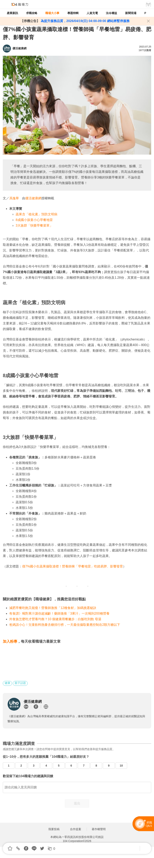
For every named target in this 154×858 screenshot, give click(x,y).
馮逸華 (14, 198)
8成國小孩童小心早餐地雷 (34, 220)
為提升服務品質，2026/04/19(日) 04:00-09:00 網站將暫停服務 (84, 21)
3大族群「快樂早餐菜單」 (34, 225)
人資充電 (92, 13)
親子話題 (20, 683)
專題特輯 (73, 13)
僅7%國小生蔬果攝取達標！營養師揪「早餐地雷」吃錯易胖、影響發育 (72, 566)
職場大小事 (52, 13)
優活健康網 (33, 198)
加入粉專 (10, 641)
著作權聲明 (99, 829)
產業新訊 (12, 13)
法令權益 (111, 13)
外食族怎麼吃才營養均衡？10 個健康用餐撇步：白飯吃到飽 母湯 (55, 619)
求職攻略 (31, 13)
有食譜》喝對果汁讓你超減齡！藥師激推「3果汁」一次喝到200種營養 (59, 613)
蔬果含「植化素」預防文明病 (36, 214)
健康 (7, 683)
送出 (77, 803)
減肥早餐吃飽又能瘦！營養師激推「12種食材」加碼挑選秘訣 (52, 608)
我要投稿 (54, 829)
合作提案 (75, 829)
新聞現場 (130, 13)
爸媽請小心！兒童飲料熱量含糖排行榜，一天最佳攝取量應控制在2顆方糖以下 (64, 624)
